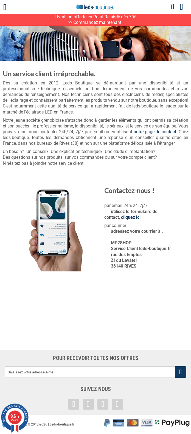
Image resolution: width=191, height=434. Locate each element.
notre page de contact (155, 131)
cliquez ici (131, 217)
